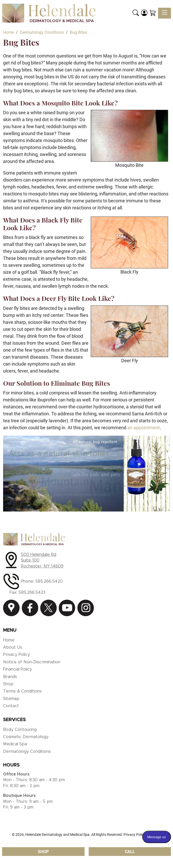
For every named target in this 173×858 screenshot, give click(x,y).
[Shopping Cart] (153, 13)
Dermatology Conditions (27, 751)
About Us (12, 647)
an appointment (143, 427)
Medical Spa (15, 744)
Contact (11, 706)
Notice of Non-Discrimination (31, 662)
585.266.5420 (49, 581)
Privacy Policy (16, 655)
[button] (136, 13)
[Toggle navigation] (164, 13)
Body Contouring (20, 730)
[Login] (144, 13)
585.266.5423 (32, 592)
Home (8, 640)
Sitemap (11, 699)
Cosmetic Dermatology (25, 737)
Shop (8, 684)
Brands (10, 677)
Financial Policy (17, 669)
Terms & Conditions (22, 691)
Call (130, 851)
